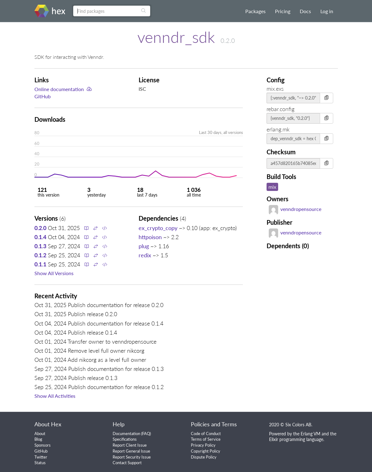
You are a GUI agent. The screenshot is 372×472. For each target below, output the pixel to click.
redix (145, 255)
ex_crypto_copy (158, 227)
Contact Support (127, 462)
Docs (305, 11)
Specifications (125, 439)
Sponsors (42, 445)
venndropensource (295, 209)
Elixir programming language (296, 439)
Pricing (282, 11)
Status (40, 462)
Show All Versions (54, 273)
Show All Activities (54, 396)
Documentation (126, 433)
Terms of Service (206, 439)
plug (144, 246)
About (39, 433)
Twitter (40, 456)
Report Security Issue (132, 456)
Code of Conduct (206, 433)
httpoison (150, 236)
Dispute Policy (204, 456)
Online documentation (59, 89)
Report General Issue (131, 451)
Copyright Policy (205, 451)
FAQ (146, 433)
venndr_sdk (176, 37)
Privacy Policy (203, 445)
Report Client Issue (130, 445)
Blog (38, 439)
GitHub (42, 96)
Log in (326, 11)
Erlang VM (310, 433)
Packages (255, 11)
